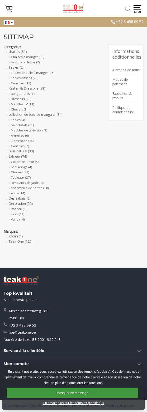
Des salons (20, 198)
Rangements (23, 93)
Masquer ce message (72, 393)
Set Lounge (21, 167)
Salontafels (22, 125)
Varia (18, 219)
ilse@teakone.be (22, 332)
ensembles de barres (30, 188)
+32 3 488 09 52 (129, 22)
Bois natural (21, 151)
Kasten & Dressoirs (27, 88)
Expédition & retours (122, 95)
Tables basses (24, 78)
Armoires (20, 135)
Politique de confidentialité (123, 109)
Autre (18, 193)
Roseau (19, 209)
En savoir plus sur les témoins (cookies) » (73, 403)
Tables (17, 67)
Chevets (19, 109)
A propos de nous (126, 70)
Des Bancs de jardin (27, 183)
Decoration (21, 203)
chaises (18, 51)
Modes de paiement (120, 81)
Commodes (22, 141)
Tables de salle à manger (32, 72)
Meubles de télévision (29, 130)
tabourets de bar (25, 62)
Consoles (21, 83)
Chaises (20, 172)
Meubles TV (22, 104)
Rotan (16, 236)
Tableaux (21, 177)
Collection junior (25, 162)
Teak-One (21, 241)
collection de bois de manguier (35, 114)
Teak (17, 214)
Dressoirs (21, 99)
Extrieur (18, 156)
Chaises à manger (27, 57)
